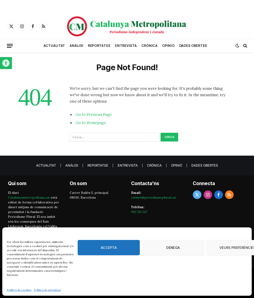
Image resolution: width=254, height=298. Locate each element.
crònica (149, 46)
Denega (173, 247)
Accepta (109, 247)
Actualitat (54, 46)
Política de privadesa (47, 290)
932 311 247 (139, 212)
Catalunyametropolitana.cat (29, 197)
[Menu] (10, 46)
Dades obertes (193, 46)
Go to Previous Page (94, 114)
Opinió (168, 46)
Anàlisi (76, 46)
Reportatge (99, 46)
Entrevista (126, 46)
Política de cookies (19, 290)
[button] (6, 63)
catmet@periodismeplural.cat (153, 197)
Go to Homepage (91, 122)
